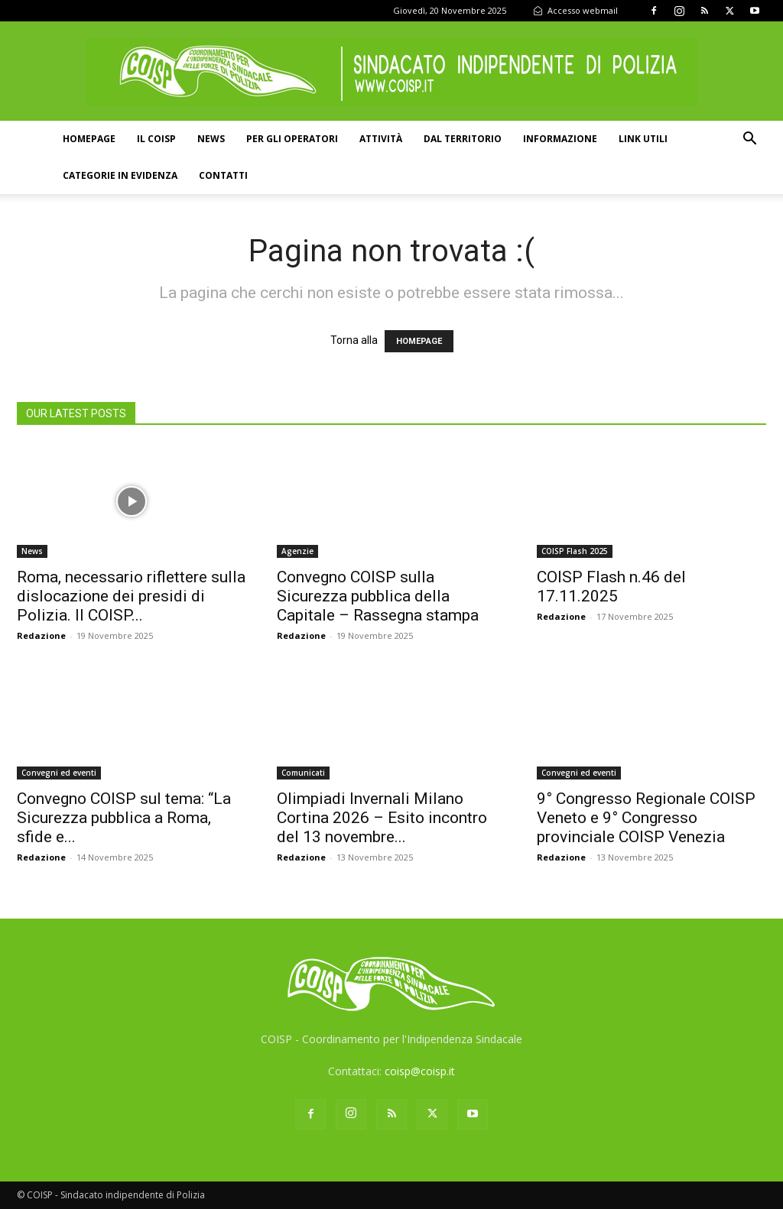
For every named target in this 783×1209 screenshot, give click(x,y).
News (211, 138)
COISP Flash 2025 (574, 551)
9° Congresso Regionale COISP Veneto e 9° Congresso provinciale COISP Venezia (646, 817)
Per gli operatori (292, 138)
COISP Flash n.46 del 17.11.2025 (611, 586)
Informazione (560, 138)
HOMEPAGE (419, 341)
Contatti (223, 175)
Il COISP (156, 138)
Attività (380, 138)
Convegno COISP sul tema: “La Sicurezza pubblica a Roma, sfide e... (124, 817)
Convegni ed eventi (58, 772)
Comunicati (303, 772)
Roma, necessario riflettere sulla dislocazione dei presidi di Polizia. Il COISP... (131, 596)
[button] (749, 140)
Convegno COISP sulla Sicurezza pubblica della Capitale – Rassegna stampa (378, 596)
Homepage (89, 138)
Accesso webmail (575, 10)
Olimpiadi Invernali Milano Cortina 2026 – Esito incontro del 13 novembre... (382, 817)
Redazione (41, 635)
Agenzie (297, 551)
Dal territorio (463, 138)
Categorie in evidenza (120, 175)
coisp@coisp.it (420, 1071)
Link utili (643, 138)
